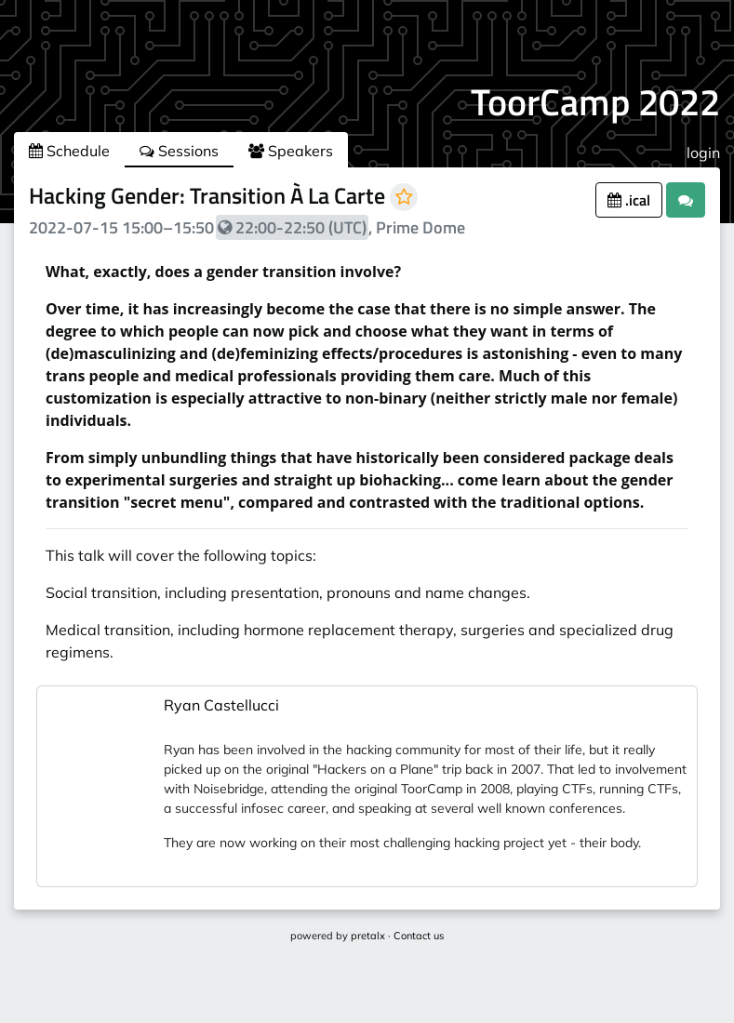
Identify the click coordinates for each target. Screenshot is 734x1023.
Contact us (419, 935)
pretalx (368, 935)
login (703, 152)
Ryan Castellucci (221, 705)
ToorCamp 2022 (595, 101)
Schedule (69, 150)
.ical (628, 200)
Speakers (290, 150)
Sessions (179, 150)
